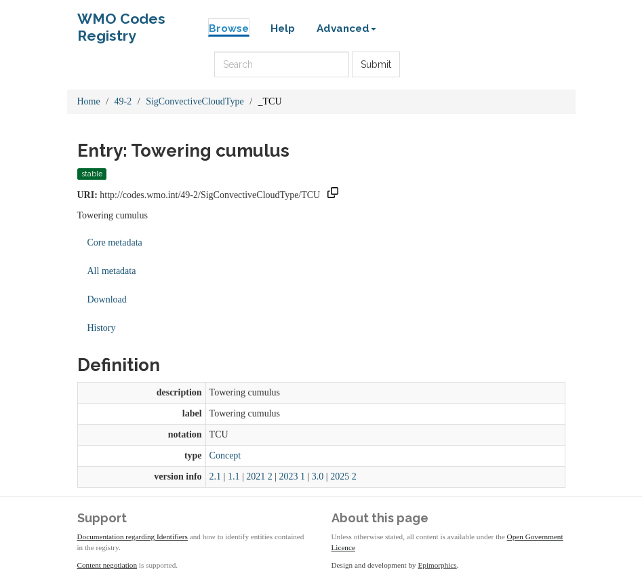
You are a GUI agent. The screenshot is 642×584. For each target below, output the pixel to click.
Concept (225, 455)
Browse (229, 28)
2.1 (215, 476)
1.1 (234, 476)
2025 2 (343, 476)
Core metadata (114, 242)
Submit (376, 64)
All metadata (111, 271)
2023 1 (292, 476)
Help (282, 28)
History (101, 328)
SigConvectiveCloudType (194, 101)
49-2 (123, 101)
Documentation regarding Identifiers (132, 536)
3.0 (318, 476)
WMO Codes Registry (121, 22)
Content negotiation (107, 565)
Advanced (346, 28)
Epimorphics (437, 565)
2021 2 (259, 476)
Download (107, 299)
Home (88, 101)
